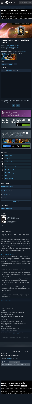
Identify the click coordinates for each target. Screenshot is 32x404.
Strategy (4, 65)
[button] (16, 71)
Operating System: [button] (7, 370)
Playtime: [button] (4, 368)
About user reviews (5, 356)
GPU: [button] (22, 370)
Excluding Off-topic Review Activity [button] (11, 365)
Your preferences (15, 356)
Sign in (3, 101)
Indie (10, 65)
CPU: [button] (16, 370)
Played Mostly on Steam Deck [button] (18, 368)
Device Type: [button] (5, 373)
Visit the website (6, 191)
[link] (16, 147)
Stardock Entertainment (12, 46)
